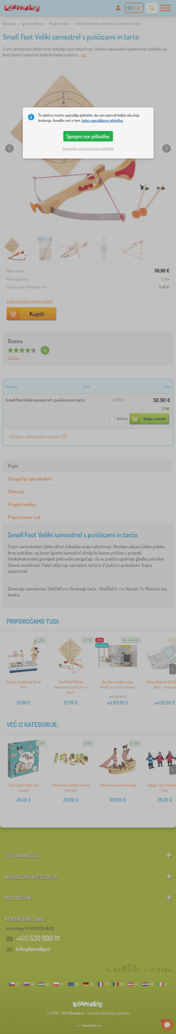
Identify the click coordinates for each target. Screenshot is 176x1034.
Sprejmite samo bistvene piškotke (88, 148)
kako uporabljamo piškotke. (102, 120)
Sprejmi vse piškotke (88, 136)
